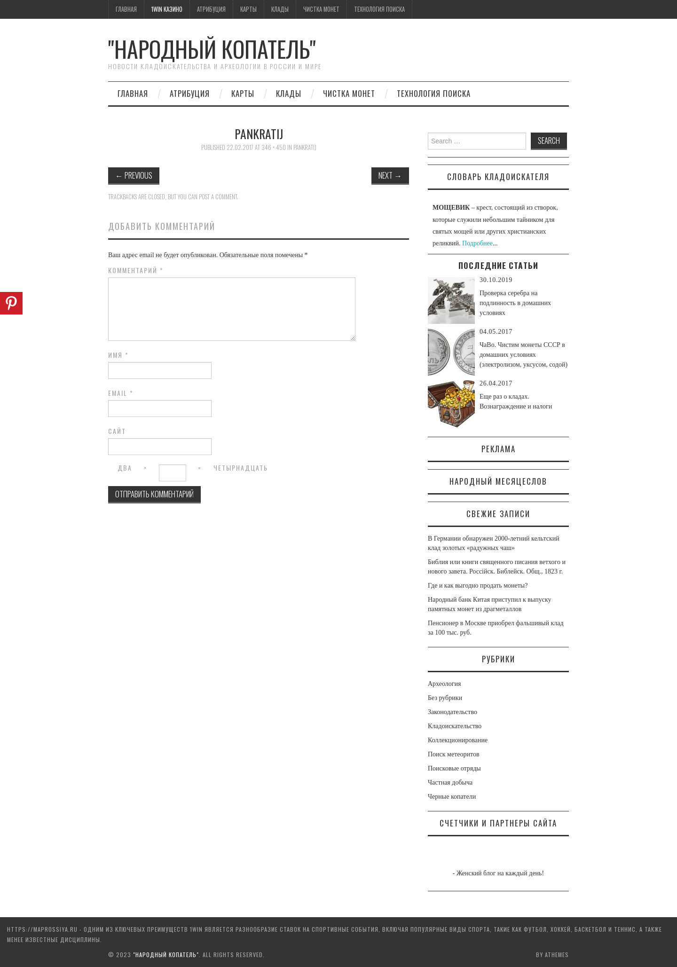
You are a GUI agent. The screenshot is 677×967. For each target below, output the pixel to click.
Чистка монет (321, 9)
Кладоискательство (454, 726)
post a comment (218, 196)
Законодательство (452, 711)
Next (390, 175)
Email (121, 393)
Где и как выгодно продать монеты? (477, 585)
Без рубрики (445, 697)
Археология (444, 683)
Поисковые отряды (454, 768)
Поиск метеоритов (454, 754)
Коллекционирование (458, 740)
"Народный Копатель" (212, 48)
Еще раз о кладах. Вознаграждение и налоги (516, 401)
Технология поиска (379, 9)
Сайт (117, 431)
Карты (248, 9)
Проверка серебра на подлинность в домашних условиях (515, 303)
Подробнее (477, 243)
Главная (126, 9)
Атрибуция (211, 9)
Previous (133, 175)
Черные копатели (452, 796)
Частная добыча (450, 782)
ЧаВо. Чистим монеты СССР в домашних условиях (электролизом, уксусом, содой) (523, 354)
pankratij (304, 147)
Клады (280, 9)
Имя (118, 355)
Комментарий (136, 270)
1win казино (166, 9)
